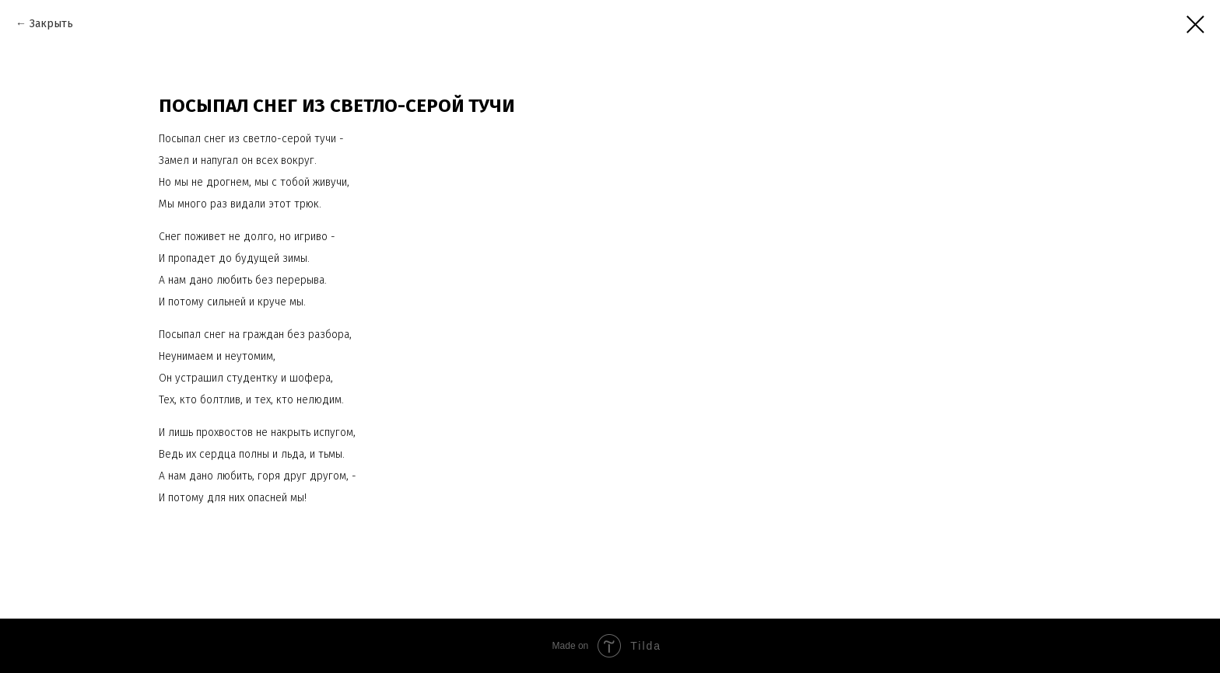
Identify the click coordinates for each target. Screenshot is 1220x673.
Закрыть (51, 23)
